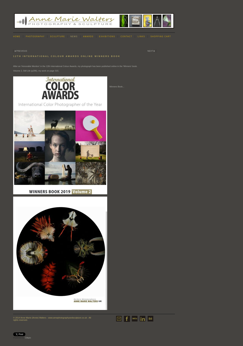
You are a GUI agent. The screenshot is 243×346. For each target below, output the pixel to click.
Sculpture (57, 36)
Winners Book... (116, 86)
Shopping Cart (160, 36)
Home (16, 36)
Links (141, 36)
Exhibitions (107, 36)
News (74, 36)
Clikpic (28, 338)
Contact (126, 36)
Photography (35, 36)
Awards (88, 36)
